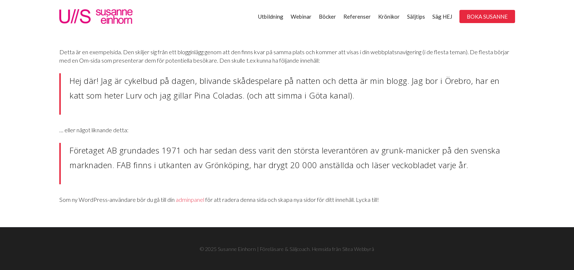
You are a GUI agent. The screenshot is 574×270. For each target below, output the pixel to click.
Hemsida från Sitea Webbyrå (343, 249)
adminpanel (190, 199)
